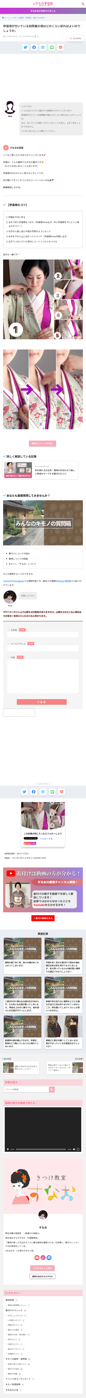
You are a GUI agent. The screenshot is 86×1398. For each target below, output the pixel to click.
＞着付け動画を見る (43, 919)
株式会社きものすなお (42, 1282)
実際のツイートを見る (42, 443)
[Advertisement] (43, 74)
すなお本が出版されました (43, 11)
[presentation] (19, 714)
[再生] (8, 1155)
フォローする (46, 839)
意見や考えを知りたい (19, 1370)
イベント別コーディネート (20, 1385)
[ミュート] (74, 1155)
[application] (43, 1136)
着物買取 (12, 1306)
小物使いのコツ (16, 1326)
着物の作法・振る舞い (19, 1341)
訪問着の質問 (40, 859)
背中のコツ (14, 1346)
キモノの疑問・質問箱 (18, 1365)
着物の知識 (14, 1380)
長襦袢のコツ (15, 1360)
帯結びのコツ (15, 1331)
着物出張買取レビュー (19, 1311)
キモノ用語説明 (15, 1391)
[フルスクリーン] (78, 1155)
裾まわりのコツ (16, 1355)
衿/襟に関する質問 (21, 859)
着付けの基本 (15, 1336)
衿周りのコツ (15, 1350)
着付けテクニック (16, 1317)
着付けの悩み (23, 854)
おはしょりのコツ (17, 1322)
